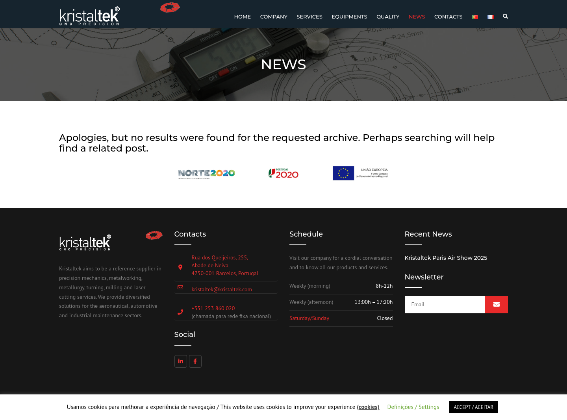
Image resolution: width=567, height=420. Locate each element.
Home (242, 16)
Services (309, 16)
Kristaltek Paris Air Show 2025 (446, 257)
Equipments (349, 16)
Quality (387, 16)
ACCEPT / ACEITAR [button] (473, 407)
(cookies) (368, 407)
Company (273, 16)
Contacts (448, 16)
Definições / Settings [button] (413, 407)
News (417, 16)
